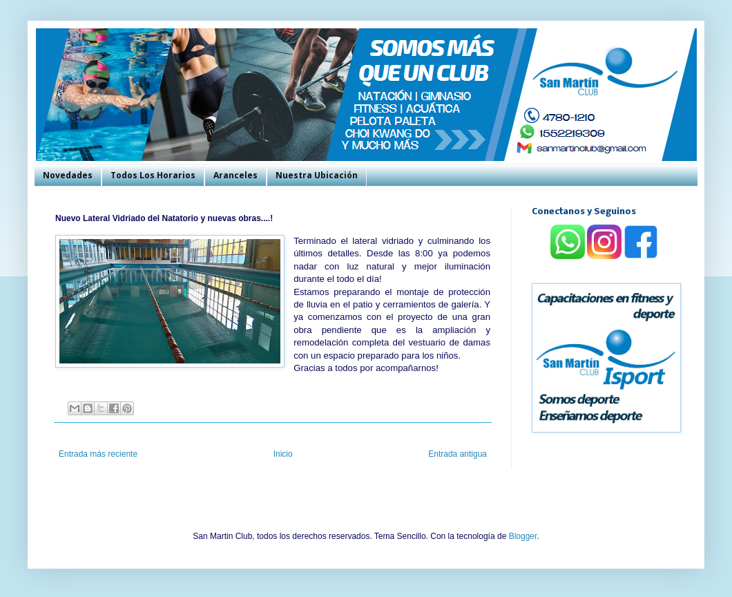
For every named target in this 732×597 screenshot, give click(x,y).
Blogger (523, 536)
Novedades (68, 175)
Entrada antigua (457, 454)
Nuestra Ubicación (317, 175)
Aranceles (235, 175)
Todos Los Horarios (152, 175)
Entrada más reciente (98, 454)
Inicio (283, 454)
